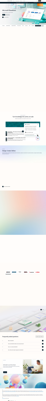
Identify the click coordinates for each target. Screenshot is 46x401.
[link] (3, 26)
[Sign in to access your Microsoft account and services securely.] (42, 25)
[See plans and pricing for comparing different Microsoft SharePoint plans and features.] (5, 17)
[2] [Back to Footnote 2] (2, 393)
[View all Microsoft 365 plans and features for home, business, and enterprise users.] (42, 309)
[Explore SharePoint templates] (22, 186)
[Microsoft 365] (10, 1)
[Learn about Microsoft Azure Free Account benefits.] (7, 15)
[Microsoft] (4, 1)
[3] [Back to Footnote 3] (2, 397)
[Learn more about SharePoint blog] (26, 2)
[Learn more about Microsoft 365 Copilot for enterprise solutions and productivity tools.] (5, 372)
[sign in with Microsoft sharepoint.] (3, 15)
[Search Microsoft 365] (37, 1)
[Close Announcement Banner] (43, 2)
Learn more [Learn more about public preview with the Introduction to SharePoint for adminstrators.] (3, 398)
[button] (23, 131)
